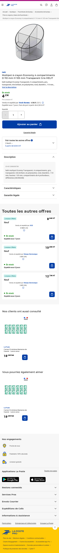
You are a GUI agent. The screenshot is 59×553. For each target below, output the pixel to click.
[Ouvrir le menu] (2, 5)
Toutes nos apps (50, 471)
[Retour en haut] (54, 527)
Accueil (5, 12)
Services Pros (29, 494)
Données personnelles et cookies (38, 545)
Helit (4, 72)
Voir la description (9, 87)
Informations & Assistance (29, 515)
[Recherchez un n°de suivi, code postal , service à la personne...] (41, 5)
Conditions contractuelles (35, 538)
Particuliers (6, 523)
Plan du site (7, 538)
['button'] (11, 5)
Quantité (5, 109)
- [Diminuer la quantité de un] (5, 115)
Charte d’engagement (10, 542)
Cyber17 (32, 549)
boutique (13, 12)
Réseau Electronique (30, 254)
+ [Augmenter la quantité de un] (21, 115)
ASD (31, 225)
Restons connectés (29, 487)
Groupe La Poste (46, 523)
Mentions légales (19, 538)
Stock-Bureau (24, 103)
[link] (13, 532)
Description (29, 156)
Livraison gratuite (15, 462)
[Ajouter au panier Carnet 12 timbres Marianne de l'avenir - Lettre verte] (25, 357)
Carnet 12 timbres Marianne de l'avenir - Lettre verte (15, 350)
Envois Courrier (29, 501)
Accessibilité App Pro (43, 542)
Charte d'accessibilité (26, 542)
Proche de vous (15, 446)
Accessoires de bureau (42, 12)
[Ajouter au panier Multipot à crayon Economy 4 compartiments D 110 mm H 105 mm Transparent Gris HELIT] (29, 124)
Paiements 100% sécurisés (18, 454)
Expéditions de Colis (29, 508)
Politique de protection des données (15, 549)
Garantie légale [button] (29, 132)
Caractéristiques (29, 188)
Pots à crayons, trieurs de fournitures (15, 15)
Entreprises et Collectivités (25, 523)
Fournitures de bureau (25, 12)
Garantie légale (29, 195)
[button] (51, 5)
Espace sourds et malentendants (14, 545)
